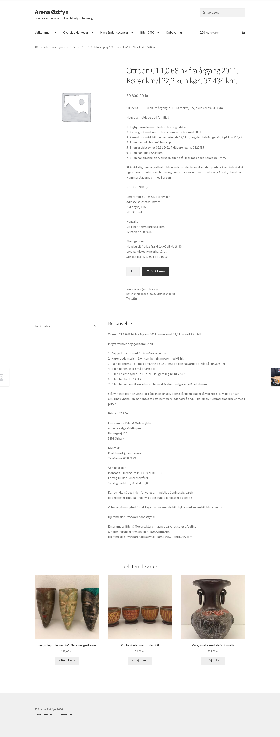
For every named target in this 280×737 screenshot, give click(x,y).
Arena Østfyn (52, 12)
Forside (44, 47)
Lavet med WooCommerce (53, 714)
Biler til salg (147, 294)
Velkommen (43, 32)
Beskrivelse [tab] (42, 326)
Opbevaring (174, 32)
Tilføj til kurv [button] (67, 660)
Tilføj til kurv (156, 271)
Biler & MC (147, 32)
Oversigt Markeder (75, 32)
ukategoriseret (61, 47)
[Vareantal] (133, 271)
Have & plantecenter (114, 32)
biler (134, 298)
